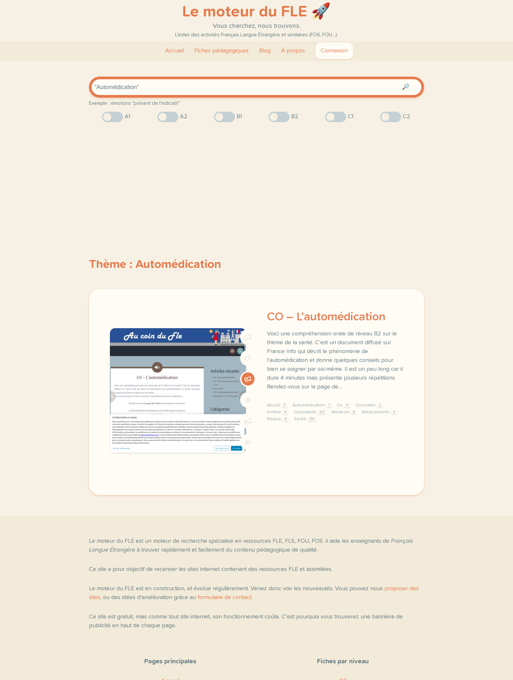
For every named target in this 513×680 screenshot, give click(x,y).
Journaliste (309, 412)
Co (343, 405)
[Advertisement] (256, 178)
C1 (248, 358)
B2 (248, 379)
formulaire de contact (224, 597)
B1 (248, 400)
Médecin (344, 412)
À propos (293, 51)
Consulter (369, 405)
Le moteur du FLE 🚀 (256, 12)
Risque (278, 419)
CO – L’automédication (326, 317)
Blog (265, 51)
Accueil (174, 51)
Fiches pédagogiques (221, 51)
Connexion (334, 51)
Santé (305, 419)
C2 (248, 337)
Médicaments (379, 412)
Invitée (277, 412)
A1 (248, 442)
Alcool (277, 405)
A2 (248, 421)
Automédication (311, 405)
